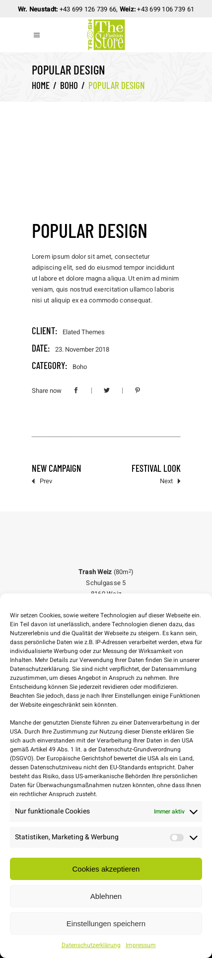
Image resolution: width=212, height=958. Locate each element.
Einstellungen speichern (106, 923)
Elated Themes (84, 332)
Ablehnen (106, 896)
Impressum (141, 945)
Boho (69, 85)
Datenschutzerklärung (91, 945)
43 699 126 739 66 (89, 9)
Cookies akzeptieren (106, 869)
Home (41, 85)
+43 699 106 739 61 (165, 9)
